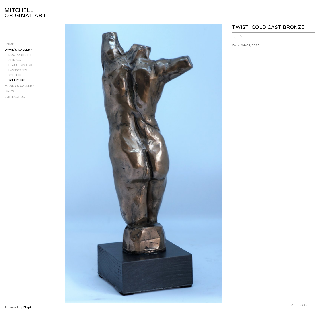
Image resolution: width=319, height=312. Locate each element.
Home (9, 44)
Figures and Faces (22, 65)
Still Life (15, 75)
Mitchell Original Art (25, 13)
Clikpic (27, 307)
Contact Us (14, 97)
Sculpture (16, 80)
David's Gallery (18, 50)
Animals (14, 60)
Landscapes (17, 70)
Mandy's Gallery (19, 86)
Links (9, 91)
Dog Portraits (19, 55)
